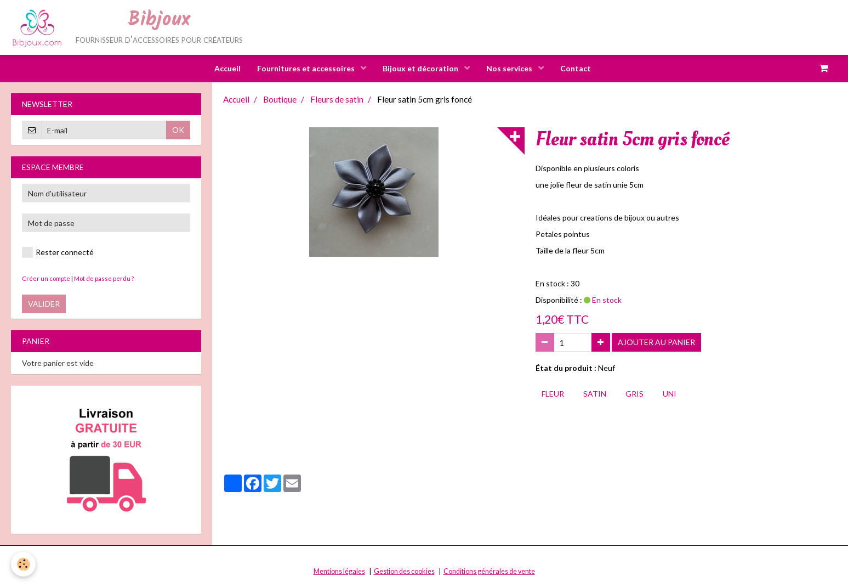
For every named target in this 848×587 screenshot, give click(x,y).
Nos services (510, 68)
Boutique (280, 99)
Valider (44, 303)
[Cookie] (23, 564)
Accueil (227, 68)
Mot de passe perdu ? (104, 278)
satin (594, 393)
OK (178, 129)
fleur (553, 393)
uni (669, 393)
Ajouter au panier (656, 342)
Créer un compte (46, 278)
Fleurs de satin (336, 99)
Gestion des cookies (404, 571)
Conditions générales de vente (489, 571)
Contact (575, 68)
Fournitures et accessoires (306, 68)
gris (634, 393)
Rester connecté (58, 252)
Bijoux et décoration (421, 68)
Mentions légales (339, 571)
